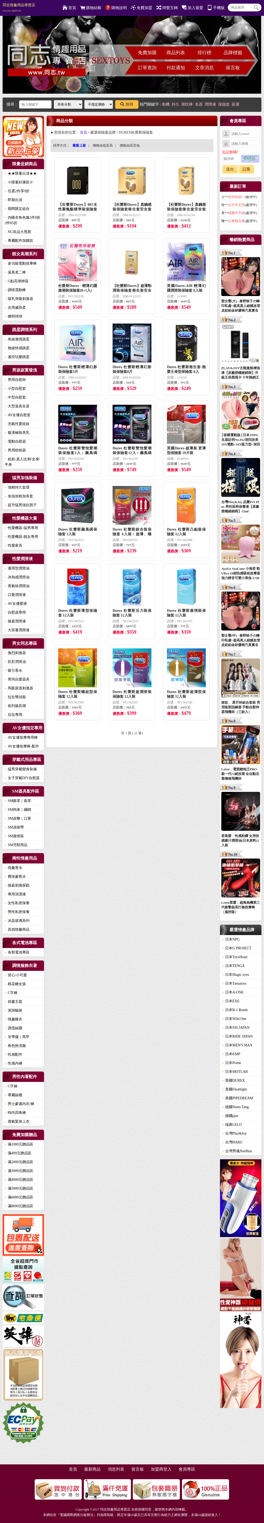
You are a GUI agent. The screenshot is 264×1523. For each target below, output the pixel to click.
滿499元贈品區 (18, 1153)
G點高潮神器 (16, 281)
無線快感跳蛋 (17, 348)
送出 (230, 169)
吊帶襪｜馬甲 (17, 1037)
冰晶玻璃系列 (17, 921)
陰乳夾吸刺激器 (19, 299)
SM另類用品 (16, 845)
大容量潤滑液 (17, 630)
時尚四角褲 (15, 1113)
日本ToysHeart (234, 957)
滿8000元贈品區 (19, 1206)
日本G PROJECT (236, 948)
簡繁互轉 (167, 8)
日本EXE (230, 1001)
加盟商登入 (161, 1469)
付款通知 (175, 67)
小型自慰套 (15, 388)
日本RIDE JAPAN (237, 1036)
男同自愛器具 (17, 679)
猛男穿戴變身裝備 (21, 769)
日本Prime (231, 1063)
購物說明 (116, 8)
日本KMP (231, 1054)
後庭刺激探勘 (17, 885)
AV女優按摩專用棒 (21, 737)
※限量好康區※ (19, 182)
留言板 (233, 67)
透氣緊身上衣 (17, 1121)
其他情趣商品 (17, 929)
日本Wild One (234, 1019)
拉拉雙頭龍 (15, 697)
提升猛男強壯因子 (21, 505)
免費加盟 (141, 8)
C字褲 (11, 993)
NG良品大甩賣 (18, 232)
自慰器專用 (15, 612)
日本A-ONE (233, 992)
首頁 (69, 8)
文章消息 (204, 67)
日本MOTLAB (235, 1072)
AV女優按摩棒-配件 (22, 746)
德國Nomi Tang (235, 1107)
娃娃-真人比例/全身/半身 (22, 461)
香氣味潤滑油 (17, 586)
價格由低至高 (103, 145)
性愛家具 (13, 545)
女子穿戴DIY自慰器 (22, 778)
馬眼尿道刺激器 (19, 688)
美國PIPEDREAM (237, 1098)
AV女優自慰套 (18, 415)
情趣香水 (13, 868)
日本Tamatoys (234, 983)
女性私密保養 (17, 903)
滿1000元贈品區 (19, 1144)
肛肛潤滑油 (15, 662)
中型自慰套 (15, 397)
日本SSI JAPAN (236, 1028)
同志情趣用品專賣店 (19, 7)
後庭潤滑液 (15, 621)
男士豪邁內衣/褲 (19, 1104)
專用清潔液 (15, 894)
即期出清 (13, 200)
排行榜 (204, 52)
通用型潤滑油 (17, 568)
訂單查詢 (147, 67)
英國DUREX (233, 1080)
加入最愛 (192, 8)
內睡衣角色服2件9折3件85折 (22, 220)
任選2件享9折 (17, 191)
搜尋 (126, 104)
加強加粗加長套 (19, 496)
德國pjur (230, 1116)
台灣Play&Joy (234, 1133)
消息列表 (116, 1469)
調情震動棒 (15, 290)
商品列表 (175, 52)
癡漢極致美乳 (17, 433)
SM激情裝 (14, 836)
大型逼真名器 (17, 406)
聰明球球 (13, 316)
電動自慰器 (15, 441)
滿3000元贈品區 (19, 1171)
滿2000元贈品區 (19, 1162)
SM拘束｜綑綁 (18, 810)
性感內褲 (13, 1063)
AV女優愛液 (16, 604)
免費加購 (147, 52)
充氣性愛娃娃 (17, 424)
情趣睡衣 (13, 1019)
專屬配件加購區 (19, 241)
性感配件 (13, 1055)
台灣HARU (232, 1142)
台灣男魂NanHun (237, 1151)
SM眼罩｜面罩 (18, 801)
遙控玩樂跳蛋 (17, 357)
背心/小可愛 (16, 975)
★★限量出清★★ (21, 173)
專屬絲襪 (13, 1095)
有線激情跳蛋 (17, 339)
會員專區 (187, 1469)
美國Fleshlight (234, 1089)
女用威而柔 (15, 308)
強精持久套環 (17, 487)
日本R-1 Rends (235, 1010)
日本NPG (231, 939)
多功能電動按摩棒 (21, 263)
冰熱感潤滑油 (17, 577)
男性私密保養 (17, 912)
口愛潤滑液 (15, 595)
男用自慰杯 (15, 380)
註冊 (246, 169)
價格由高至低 (130, 145)
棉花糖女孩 (15, 984)
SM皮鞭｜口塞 (18, 818)
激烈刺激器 (15, 653)
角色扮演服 (15, 1046)
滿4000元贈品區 (19, 1180)
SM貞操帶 (14, 827)
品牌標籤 (233, 52)
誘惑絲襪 (13, 1028)
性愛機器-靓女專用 (21, 537)
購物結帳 (90, 8)
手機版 (216, 8)
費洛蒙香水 (15, 877)
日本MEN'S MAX (237, 1045)
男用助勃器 (15, 450)
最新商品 (92, 1469)
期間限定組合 (17, 209)
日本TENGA (233, 966)
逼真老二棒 (15, 272)
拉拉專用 (13, 715)
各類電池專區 (17, 952)
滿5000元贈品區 (19, 1188)
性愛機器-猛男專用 (21, 528)
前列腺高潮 (15, 706)
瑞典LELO (232, 1125)
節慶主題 (13, 1002)
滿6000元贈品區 (19, 1197)
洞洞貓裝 (13, 1010)
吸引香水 (13, 671)
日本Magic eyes (235, 975)
